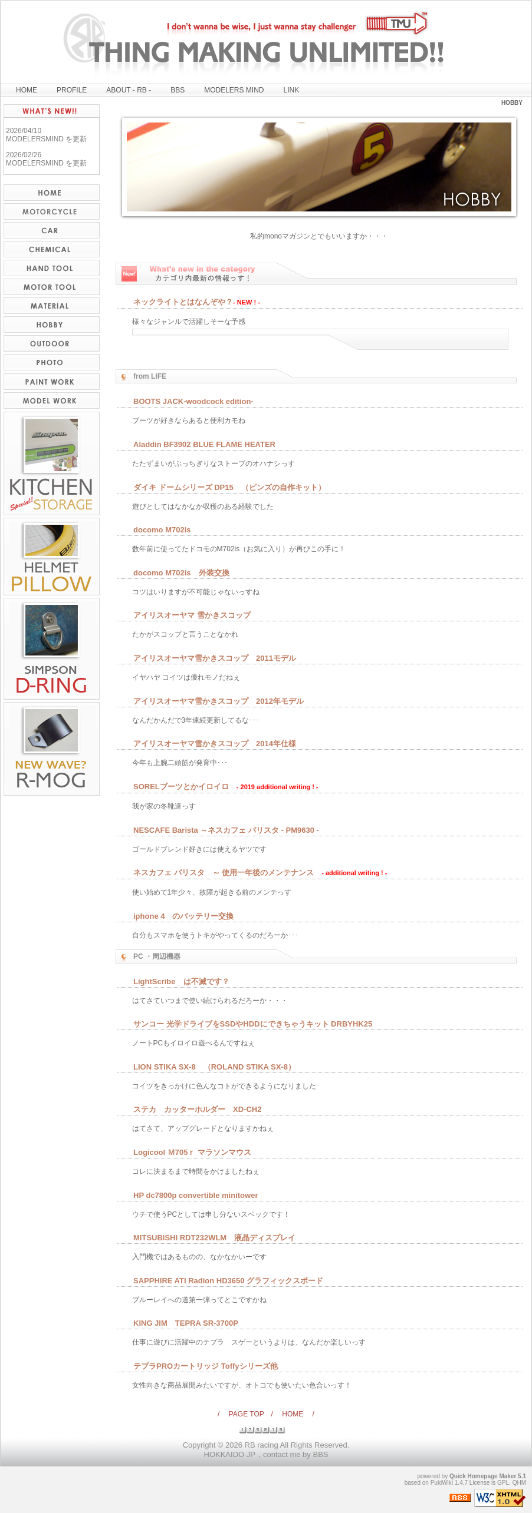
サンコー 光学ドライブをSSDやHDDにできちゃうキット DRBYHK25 (252, 1023)
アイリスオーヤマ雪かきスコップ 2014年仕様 (214, 743)
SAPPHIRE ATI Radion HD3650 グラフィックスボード (228, 1280)
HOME (26, 90)
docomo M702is (162, 529)
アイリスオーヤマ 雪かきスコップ (192, 615)
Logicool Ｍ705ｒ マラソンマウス (192, 1152)
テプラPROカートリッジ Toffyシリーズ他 (205, 1366)
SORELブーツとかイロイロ (181, 786)
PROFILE (72, 90)
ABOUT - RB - (128, 90)
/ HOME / (292, 1414)
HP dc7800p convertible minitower (195, 1195)
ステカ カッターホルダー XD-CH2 (197, 1109)
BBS (177, 90)
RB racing (261, 1445)
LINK (292, 90)
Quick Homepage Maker (482, 1476)
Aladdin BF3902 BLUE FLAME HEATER (204, 444)
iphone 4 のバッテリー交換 (183, 916)
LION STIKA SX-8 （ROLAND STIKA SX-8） (214, 1066)
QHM (519, 1482)
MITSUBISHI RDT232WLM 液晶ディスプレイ (214, 1237)
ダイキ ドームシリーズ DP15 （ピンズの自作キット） (229, 487)
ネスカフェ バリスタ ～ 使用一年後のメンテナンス (223, 872)
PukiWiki (442, 1482)
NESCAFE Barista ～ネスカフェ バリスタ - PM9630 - (226, 830)
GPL (503, 1482)
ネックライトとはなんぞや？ (183, 301)
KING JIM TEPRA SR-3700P (185, 1323)
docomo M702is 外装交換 (181, 572)
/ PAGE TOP (244, 1414)
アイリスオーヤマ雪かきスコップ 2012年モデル (218, 701)
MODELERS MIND (234, 90)
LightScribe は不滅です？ (181, 981)
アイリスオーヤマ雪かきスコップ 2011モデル (214, 658)
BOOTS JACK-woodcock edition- (193, 401)
